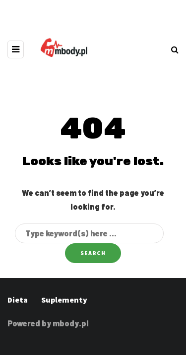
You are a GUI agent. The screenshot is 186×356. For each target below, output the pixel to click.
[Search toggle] (175, 49)
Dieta (17, 300)
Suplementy (64, 300)
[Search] (89, 233)
